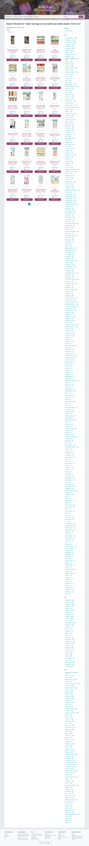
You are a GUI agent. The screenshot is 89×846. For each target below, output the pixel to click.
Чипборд (59, 834)
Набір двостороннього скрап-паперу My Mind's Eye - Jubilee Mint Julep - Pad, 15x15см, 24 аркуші (26, 79)
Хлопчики (68, 696)
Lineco (67, 567)
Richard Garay (69, 376)
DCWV (67, 179)
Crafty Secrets (69, 453)
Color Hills (68, 451)
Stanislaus (68, 461)
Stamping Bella (69, 587)
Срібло (67, 653)
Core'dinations (69, 353)
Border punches (47, 834)
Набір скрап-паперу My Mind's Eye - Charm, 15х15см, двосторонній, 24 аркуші (26, 107)
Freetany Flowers (69, 155)
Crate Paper (68, 271)
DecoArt (67, 432)
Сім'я (67, 723)
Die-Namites (68, 554)
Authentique (68, 277)
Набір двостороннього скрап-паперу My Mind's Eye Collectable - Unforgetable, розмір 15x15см (55, 51)
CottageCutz (68, 125)
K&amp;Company (69, 415)
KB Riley (67, 562)
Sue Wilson (68, 589)
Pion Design (68, 254)
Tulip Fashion (68, 494)
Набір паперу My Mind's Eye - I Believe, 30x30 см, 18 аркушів (13, 107)
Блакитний (68, 604)
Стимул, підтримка (70, 777)
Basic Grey (68, 397)
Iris (66, 521)
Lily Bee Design (69, 565)
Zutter (67, 465)
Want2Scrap (68, 591)
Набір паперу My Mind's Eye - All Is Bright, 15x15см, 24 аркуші (40, 51)
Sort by (8, 29)
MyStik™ (67, 575)
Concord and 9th (69, 505)
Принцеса (68, 789)
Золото (67, 620)
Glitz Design (68, 295)
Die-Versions (68, 556)
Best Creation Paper (70, 407)
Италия (67, 192)
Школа (67, 737)
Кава (67, 803)
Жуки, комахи (69, 795)
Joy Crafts (68, 360)
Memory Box (68, 48)
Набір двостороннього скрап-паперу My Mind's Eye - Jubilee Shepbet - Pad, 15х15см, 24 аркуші (54, 191)
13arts (67, 343)
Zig (66, 496)
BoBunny (68, 246)
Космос (67, 783)
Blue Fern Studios (69, 105)
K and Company (69, 194)
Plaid (67, 386)
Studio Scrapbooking (70, 490)
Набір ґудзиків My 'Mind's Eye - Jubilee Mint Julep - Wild (12, 163)
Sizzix (67, 90)
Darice (67, 339)
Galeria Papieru (69, 101)
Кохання (67, 685)
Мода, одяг (68, 729)
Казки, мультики (69, 762)
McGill (67, 403)
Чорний (67, 666)
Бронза (67, 608)
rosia (67, 80)
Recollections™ (69, 583)
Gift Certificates (6, 836)
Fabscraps (68, 318)
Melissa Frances (69, 181)
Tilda (67, 422)
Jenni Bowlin (68, 484)
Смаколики (68, 791)
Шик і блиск (68, 812)
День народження (70, 754)
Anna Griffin (68, 467)
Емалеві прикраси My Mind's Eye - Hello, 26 (55, 134)
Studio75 (68, 364)
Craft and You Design (70, 306)
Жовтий (67, 616)
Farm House (68, 517)
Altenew (67, 117)
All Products (6, 834)
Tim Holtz (68, 167)
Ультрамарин (69, 658)
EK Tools (67, 262)
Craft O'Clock (68, 409)
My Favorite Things (70, 68)
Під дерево (68, 781)
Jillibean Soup (69, 357)
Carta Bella (68, 188)
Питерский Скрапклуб (71, 169)
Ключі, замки (69, 772)
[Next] (36, 204)
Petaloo (67, 322)
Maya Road (68, 227)
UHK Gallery (68, 208)
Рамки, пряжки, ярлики (71, 683)
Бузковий (68, 610)
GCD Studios (68, 349)
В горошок (68, 721)
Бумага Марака (69, 84)
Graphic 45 (68, 163)
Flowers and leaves (61, 835)
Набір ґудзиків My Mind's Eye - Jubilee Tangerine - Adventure (27, 135)
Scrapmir (68, 50)
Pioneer (67, 581)
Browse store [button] (9, 16)
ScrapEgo (68, 56)
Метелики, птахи (69, 688)
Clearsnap (68, 426)
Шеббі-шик (68, 750)
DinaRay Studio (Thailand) (71, 190)
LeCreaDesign (69, 225)
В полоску (68, 725)
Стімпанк (68, 756)
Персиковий (68, 643)
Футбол (67, 820)
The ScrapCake (69, 538)
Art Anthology (69, 210)
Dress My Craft (69, 511)
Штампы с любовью (70, 324)
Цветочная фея (69, 395)
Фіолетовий (68, 662)
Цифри (67, 733)
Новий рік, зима (69, 679)
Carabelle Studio (69, 308)
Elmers (67, 515)
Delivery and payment (28, 16)
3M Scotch (68, 424)
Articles (20, 16)
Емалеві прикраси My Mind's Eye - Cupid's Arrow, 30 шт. (26, 191)
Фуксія (67, 660)
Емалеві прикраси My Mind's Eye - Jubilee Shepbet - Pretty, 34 (12, 191)
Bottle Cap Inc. (69, 500)
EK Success (68, 434)
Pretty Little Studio (70, 260)
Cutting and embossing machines (36, 834)
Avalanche (68, 370)
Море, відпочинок (70, 708)
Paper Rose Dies (69, 527)
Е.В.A (67, 76)
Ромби (67, 775)
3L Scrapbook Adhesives (71, 447)
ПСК (67, 165)
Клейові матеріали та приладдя (77, 836)
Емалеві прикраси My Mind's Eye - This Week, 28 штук (26, 163)
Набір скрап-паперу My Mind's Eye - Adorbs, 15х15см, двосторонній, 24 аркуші (40, 135)
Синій (67, 651)
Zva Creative (68, 275)
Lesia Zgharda (69, 42)
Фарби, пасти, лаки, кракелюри (77, 837)
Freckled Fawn (69, 299)
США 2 (67, 442)
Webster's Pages (69, 200)
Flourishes (68, 328)
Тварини (67, 706)
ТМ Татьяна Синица (70, 302)
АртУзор (67, 109)
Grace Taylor (68, 476)
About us (16, 16)
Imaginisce (68, 374)
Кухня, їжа (68, 698)
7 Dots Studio (68, 252)
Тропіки (67, 806)
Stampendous (69, 389)
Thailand (67, 70)
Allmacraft (68, 177)
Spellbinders (68, 46)
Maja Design (68, 239)
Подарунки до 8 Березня (71, 814)
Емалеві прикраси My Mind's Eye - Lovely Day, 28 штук (55, 163)
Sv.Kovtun (68, 206)
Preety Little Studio (70, 420)
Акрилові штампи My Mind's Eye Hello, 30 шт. (13, 135)
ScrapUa (44, 6)
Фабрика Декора (69, 38)
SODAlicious (68, 531)
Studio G (67, 229)
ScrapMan (68, 337)
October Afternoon (70, 283)
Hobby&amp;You (69, 480)
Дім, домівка (69, 760)
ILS (66, 482)
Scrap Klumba (69, 438)
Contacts (36, 16)
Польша (67, 103)
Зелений (67, 618)
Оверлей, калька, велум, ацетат (23, 839)
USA (67, 542)
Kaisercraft (68, 123)
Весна (67, 717)
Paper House (68, 233)
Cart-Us (67, 471)
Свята (67, 677)
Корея (67, 159)
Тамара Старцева (70, 171)
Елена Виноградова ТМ (71, 380)
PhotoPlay (68, 579)
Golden (67, 399)
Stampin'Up (68, 488)
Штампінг (73, 834)
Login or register (78, 2)
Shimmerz (68, 585)
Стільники (68, 801)
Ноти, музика (69, 764)
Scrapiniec (68, 285)
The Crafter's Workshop (71, 231)
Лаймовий (68, 627)
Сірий (67, 656)
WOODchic (68, 65)
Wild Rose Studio (69, 391)
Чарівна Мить (69, 333)
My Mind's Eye (69, 138)
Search (81, 16)
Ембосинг (73, 835)
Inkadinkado (68, 455)
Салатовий (68, 649)
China (67, 146)
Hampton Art (68, 264)
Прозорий (68, 645)
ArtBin (67, 498)
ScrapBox (68, 99)
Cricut (67, 509)
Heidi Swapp (68, 320)
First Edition (68, 221)
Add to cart (12, 59)
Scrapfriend (68, 128)
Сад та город (69, 727)
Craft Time (68, 550)
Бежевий (68, 602)
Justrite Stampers (69, 523)
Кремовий (68, 624)
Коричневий (68, 622)
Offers (5, 837)
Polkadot (67, 78)
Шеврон (67, 752)
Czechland (68, 430)
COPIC (67, 502)
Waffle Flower (69, 316)
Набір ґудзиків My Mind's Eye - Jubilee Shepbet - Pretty (40, 107)
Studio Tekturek (69, 536)
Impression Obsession (70, 86)
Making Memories (70, 525)
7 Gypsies (68, 291)
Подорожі (68, 702)
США (67, 136)
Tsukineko (68, 132)
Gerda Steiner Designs (70, 223)
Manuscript (68, 384)
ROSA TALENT (69, 196)
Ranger (67, 111)
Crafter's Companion (70, 235)
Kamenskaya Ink (69, 213)
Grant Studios (69, 478)
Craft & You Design (70, 428)
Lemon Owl (68, 186)
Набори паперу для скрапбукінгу (23, 835)
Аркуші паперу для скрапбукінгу (23, 834)
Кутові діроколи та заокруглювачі (50, 835)
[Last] (38, 204)
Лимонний (68, 631)
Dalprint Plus (68, 552)
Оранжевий (68, 639)
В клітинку (68, 739)
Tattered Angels (69, 198)
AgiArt (67, 52)
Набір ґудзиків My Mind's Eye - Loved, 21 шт (55, 107)
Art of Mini (68, 293)
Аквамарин (68, 600)
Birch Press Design (70, 345)
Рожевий (68, 647)
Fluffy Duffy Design (70, 355)
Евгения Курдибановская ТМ (72, 58)
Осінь (67, 731)
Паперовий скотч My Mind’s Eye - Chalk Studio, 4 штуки (27, 51)
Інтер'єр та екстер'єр (70, 712)
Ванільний (68, 614)
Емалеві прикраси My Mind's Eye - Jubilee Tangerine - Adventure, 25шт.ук (41, 191)
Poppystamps (69, 54)
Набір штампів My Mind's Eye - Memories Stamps (55, 79)
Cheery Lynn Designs (70, 72)
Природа (68, 692)
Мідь (67, 635)
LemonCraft (68, 115)
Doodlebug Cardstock (70, 273)
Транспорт (68, 735)
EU (66, 513)
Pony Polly (68, 331)
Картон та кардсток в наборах (23, 838)
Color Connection (69, 548)
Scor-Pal (67, 405)
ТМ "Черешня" (69, 444)
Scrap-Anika (68, 440)
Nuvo (67, 459)
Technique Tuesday (70, 289)
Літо (67, 704)
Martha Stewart (69, 362)
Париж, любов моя (70, 770)
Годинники (68, 758)
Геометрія (68, 719)
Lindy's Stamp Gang (70, 204)
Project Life (68, 215)
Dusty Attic (68, 268)
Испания (68, 544)
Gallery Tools (68, 341)
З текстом (68, 675)
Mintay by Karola (69, 573)
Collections (6, 835)
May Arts (68, 74)
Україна (67, 61)
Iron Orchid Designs (70, 297)
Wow (67, 140)
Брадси (59, 838)
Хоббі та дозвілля (70, 799)
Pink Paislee (68, 258)
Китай (67, 121)
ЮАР (67, 594)
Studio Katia (68, 287)
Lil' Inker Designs (69, 266)
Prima (67, 82)
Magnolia (68, 314)
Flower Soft (68, 281)
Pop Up (67, 822)
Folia (67, 382)
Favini (67, 558)
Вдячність (68, 797)
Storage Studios (69, 463)
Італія (67, 393)
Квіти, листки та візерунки (72, 672)
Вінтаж (67, 714)
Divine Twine (68, 242)
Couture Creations (70, 310)
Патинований (69, 641)
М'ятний (67, 633)
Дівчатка (68, 690)
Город (67, 741)
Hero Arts (68, 184)
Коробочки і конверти (71, 785)
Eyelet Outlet (68, 130)
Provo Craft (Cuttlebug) (71, 436)
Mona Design (68, 119)
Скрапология (69, 134)
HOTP (67, 244)
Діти (67, 681)
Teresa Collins (69, 219)
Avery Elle (68, 469)
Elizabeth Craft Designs (71, 279)
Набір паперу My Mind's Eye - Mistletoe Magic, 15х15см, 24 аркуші (41, 79)
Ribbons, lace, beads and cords (63, 837)
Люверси (59, 836)
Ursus (67, 368)
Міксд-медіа (68, 810)
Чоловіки (68, 710)
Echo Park (68, 63)
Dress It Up (68, 96)
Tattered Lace (69, 175)
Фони (67, 700)
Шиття (67, 748)
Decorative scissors (34, 838)
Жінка (67, 746)
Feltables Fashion (69, 560)
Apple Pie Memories (70, 546)
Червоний (68, 664)
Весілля (67, 694)
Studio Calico (68, 217)
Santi (67, 92)
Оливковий (68, 637)
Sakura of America (70, 486)
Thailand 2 (68, 378)
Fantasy (67, 150)
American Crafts (69, 113)
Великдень (68, 743)
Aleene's (67, 449)
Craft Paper (68, 312)
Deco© (67, 347)
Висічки (59, 839)
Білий (67, 612)
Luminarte (68, 571)
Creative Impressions (70, 326)
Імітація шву (68, 766)
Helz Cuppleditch (69, 401)
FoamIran (68, 413)
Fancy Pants (68, 237)
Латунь (67, 629)
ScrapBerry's (68, 40)
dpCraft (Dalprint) (69, 250)
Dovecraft (68, 148)
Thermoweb (68, 540)
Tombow (67, 492)
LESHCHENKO (69, 202)
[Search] (70, 17)
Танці (67, 818)
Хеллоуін (68, 768)
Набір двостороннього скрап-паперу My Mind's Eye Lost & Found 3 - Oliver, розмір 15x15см (12, 79)
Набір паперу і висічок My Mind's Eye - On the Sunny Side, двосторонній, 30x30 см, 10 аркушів (41, 163)
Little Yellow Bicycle (70, 569)
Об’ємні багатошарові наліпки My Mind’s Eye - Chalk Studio (12, 51)
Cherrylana (68, 88)
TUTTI (67, 366)
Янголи (67, 808)
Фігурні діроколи (47, 837)
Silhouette (68, 351)
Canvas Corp (68, 335)
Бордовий (68, 606)
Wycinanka (68, 94)
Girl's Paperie (68, 519)
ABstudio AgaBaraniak (70, 304)
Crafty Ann (68, 473)
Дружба (67, 787)
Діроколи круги (47, 838)
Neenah (67, 577)
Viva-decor (68, 256)
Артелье (67, 173)
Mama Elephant (69, 457)
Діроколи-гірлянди (48, 836)
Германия (68, 152)
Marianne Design (69, 248)
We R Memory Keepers (71, 107)
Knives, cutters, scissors (35, 839)
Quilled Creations (69, 529)
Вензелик (68, 44)
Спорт (67, 816)
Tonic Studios (69, 144)
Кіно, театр (68, 793)
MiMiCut (67, 142)
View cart (80, 13)
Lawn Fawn (68, 157)
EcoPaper (68, 161)
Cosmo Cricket (69, 507)
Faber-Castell (68, 411)
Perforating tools (34, 837)
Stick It (67, 533)
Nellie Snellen (69, 418)
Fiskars (67, 372)
